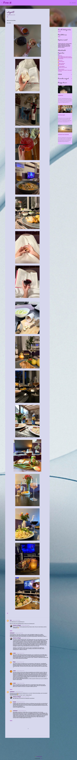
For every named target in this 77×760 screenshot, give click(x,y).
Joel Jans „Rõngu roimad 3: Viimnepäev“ (65, 70)
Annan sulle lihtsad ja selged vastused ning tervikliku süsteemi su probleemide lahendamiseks (65, 57)
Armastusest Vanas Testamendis (63, 134)
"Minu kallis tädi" (61, 64)
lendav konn (60, 60)
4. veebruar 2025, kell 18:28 (20, 683)
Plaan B (7, 3)
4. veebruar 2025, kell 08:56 (16, 620)
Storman (41, 758)
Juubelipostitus (60, 95)
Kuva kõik (60, 71)
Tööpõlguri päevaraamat (62, 67)
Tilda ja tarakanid (61, 69)
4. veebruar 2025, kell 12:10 (20, 653)
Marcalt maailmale (61, 66)
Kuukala (14, 701)
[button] (7, 17)
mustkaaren (12, 691)
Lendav (14, 653)
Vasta (11, 630)
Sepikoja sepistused (61, 63)
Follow (59, 36)
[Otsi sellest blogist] (71, 3)
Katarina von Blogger (17, 625)
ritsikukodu (60, 55)
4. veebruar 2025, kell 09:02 (25, 625)
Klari (11, 620)
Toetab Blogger (38, 756)
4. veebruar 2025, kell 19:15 (19, 691)
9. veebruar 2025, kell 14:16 (22, 710)
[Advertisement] (27, 746)
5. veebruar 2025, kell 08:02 (25, 696)
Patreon (59, 31)
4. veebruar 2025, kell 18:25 (20, 670)
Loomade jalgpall (61, 61)
